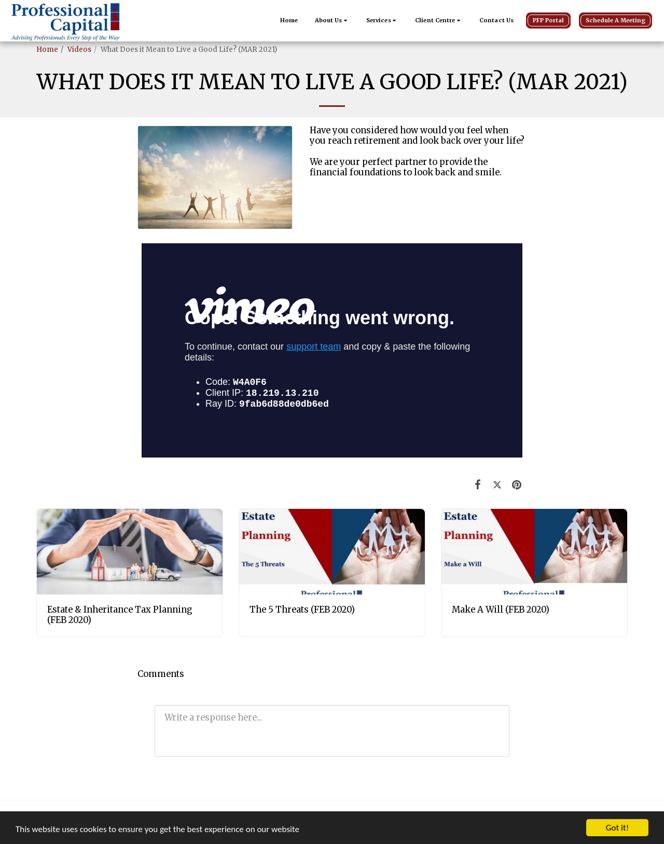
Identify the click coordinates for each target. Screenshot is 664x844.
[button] (332, 20)
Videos (79, 49)
